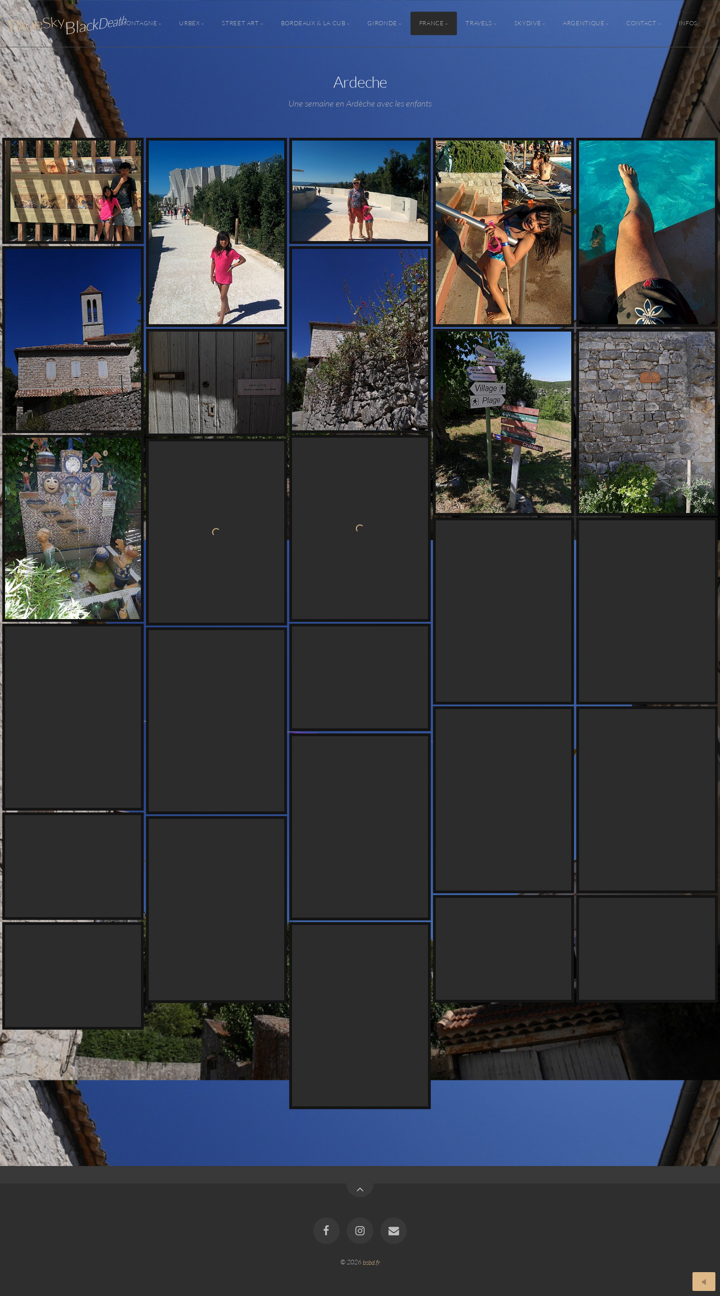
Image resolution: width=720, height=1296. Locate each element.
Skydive (527, 23)
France (431, 23)
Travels (479, 23)
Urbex (189, 23)
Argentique (583, 23)
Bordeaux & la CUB (313, 23)
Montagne (138, 23)
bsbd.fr (371, 1262)
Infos (688, 23)
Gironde (382, 23)
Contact (641, 23)
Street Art (240, 23)
